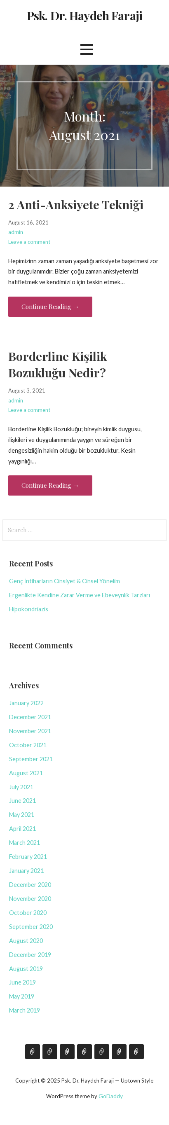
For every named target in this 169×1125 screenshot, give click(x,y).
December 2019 (30, 954)
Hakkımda (32, 1051)
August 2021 (26, 773)
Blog (49, 1051)
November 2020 (30, 898)
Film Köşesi (101, 1051)
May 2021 (21, 814)
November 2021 (30, 730)
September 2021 (31, 758)
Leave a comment (29, 242)
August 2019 (26, 968)
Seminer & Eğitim (84, 1051)
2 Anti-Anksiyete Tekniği (75, 204)
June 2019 (22, 982)
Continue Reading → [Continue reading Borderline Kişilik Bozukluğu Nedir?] (50, 485)
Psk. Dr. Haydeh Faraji (84, 15)
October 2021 (28, 744)
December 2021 (30, 716)
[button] (86, 49)
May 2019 (21, 996)
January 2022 (26, 702)
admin (15, 232)
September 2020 (31, 926)
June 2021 (22, 800)
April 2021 (22, 828)
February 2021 (28, 856)
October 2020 (28, 912)
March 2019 (24, 1010)
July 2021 (21, 787)
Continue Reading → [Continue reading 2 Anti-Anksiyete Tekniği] (50, 306)
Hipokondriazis (28, 609)
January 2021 (26, 870)
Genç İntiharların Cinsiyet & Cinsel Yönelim (64, 581)
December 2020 (30, 884)
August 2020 (26, 940)
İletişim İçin (67, 1051)
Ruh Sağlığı (136, 1051)
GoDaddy (111, 1095)
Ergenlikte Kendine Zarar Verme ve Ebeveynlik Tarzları (79, 595)
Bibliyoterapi (119, 1051)
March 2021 (24, 842)
